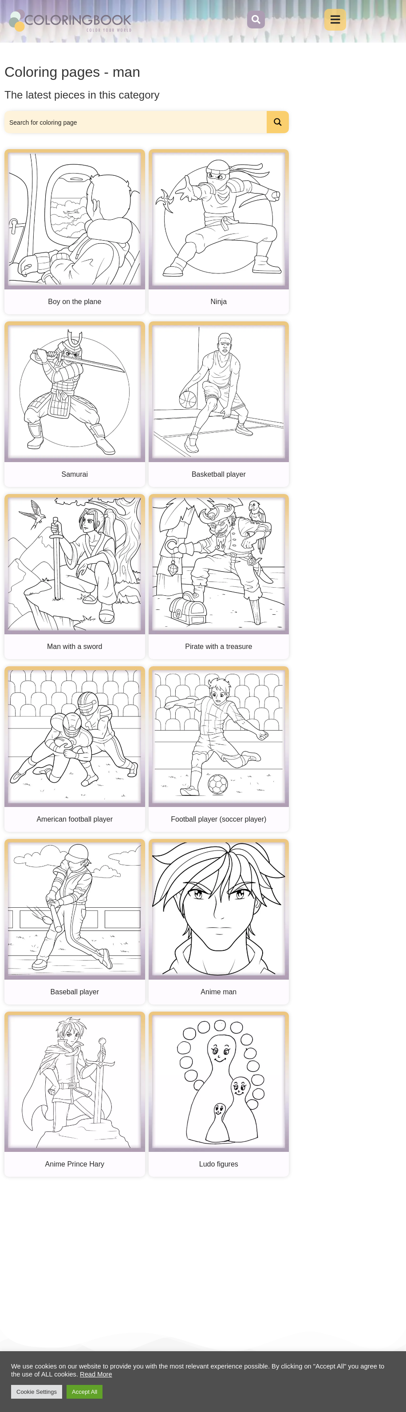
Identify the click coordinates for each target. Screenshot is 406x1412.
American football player (74, 819)
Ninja (219, 302)
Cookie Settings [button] (36, 1391)
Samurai (74, 475)
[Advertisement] (185, 1248)
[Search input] (136, 122)
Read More (96, 1374)
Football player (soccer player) (218, 819)
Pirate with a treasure (218, 647)
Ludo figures (218, 1164)
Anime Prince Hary (74, 1164)
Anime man (219, 992)
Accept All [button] (84, 1391)
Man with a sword (74, 647)
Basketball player (219, 475)
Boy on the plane (74, 302)
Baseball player (75, 992)
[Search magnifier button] (278, 122)
